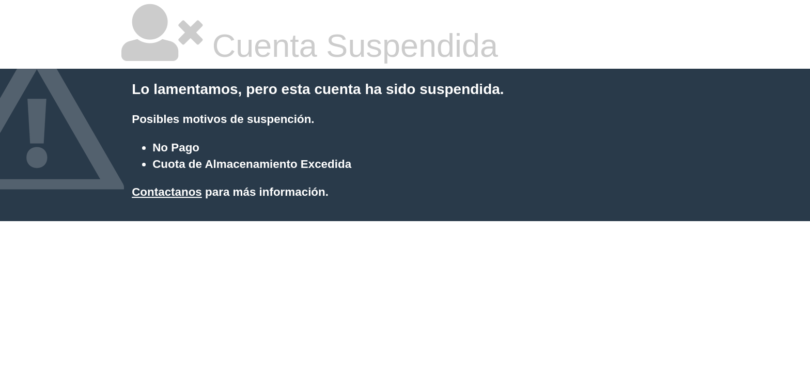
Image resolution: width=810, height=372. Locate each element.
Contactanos (167, 191)
